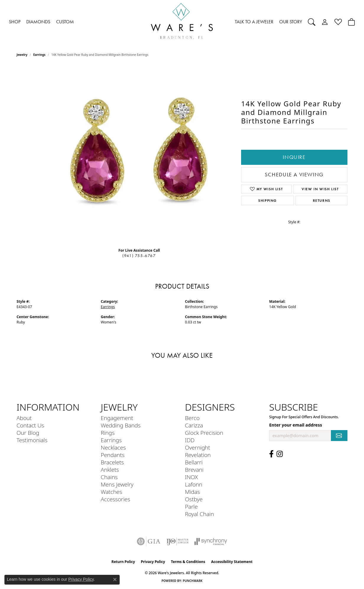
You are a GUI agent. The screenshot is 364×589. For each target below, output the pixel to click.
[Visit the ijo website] (177, 541)
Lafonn (193, 484)
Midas (192, 492)
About (24, 418)
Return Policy (123, 561)
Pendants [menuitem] (112, 455)
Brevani (194, 470)
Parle (191, 506)
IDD (190, 440)
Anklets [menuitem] (110, 470)
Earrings (39, 55)
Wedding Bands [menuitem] (121, 425)
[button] (311, 22)
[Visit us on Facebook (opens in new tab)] (271, 454)
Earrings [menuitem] (111, 440)
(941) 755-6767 (139, 255)
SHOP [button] (14, 22)
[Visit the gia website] (148, 541)
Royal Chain (199, 514)
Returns (321, 200)
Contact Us (30, 425)
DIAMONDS (38, 22)
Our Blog (28, 433)
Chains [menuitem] (109, 477)
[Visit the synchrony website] (210, 541)
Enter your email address (295, 425)
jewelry (22, 55)
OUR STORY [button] (290, 22)
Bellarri (194, 462)
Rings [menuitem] (108, 433)
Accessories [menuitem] (115, 499)
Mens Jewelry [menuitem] (117, 484)
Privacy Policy (153, 561)
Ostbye (194, 499)
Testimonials (32, 440)
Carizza (194, 425)
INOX (191, 477)
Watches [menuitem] (111, 492)
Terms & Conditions (188, 561)
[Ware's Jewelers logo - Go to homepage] (182, 22)
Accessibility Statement (231, 561)
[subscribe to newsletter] (339, 435)
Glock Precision (204, 433)
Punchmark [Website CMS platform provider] (193, 581)
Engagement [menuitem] (117, 418)
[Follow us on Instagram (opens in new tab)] (280, 454)
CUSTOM (65, 22)
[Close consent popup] (115, 579)
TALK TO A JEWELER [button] (254, 22)
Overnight (197, 447)
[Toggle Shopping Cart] (351, 22)
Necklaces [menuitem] (113, 447)
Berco (192, 418)
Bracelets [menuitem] (112, 462)
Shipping (267, 200)
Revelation (198, 455)
